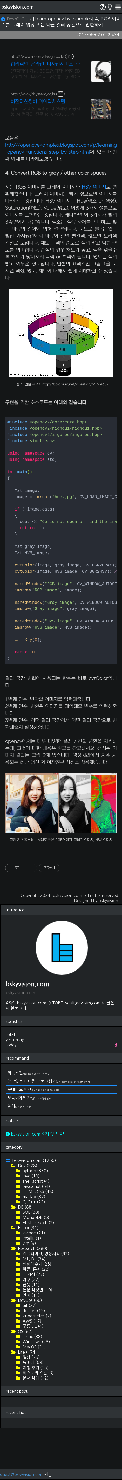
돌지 (20, 1158)
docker (33, 1362)
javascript (36, 1238)
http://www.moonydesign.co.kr (37, 56)
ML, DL (34, 1311)
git (29, 1357)
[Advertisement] (61, 155)
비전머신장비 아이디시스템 (38, 101)
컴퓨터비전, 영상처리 (45, 1305)
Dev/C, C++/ (17, 19)
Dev (27, 1217)
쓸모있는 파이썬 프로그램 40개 (48, 1133)
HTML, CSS (37, 1243)
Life (27, 1404)
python (35, 1222)
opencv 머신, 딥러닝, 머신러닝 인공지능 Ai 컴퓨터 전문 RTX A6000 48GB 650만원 (45, 111)
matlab (33, 1248)
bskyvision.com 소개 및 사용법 (36, 1186)
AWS (32, 1373)
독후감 (33, 1414)
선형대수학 (36, 1316)
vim (29, 1295)
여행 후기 (35, 1419)
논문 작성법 (37, 1342)
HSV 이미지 (94, 239)
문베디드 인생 (33, 1141)
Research (32, 1300)
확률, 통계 (36, 1321)
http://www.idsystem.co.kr (33, 94)
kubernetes (36, 1368)
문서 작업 (35, 1430)
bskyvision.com (17, 7)
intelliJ (31, 1290)
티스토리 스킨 (38, 1424)
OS (25, 1383)
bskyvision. (108, 952)
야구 (31, 1331)
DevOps (29, 1352)
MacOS (34, 1399)
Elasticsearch (38, 1274)
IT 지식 (33, 1326)
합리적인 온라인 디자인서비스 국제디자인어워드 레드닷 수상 (45, 64)
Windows (36, 1393)
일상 (31, 1409)
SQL (30, 1264)
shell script (36, 1233)
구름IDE (33, 1378)
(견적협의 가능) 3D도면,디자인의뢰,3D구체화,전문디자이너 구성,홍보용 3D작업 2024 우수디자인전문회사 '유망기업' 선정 (45, 74)
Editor (28, 1279)
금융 (31, 1336)
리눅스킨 (28, 1125)
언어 (31, 1347)
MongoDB (35, 1269)
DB (25, 1259)
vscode (33, 1285)
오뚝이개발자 (30, 1149)
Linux (32, 1388)
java (31, 1228)
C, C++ (33, 1254)
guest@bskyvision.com (22, 1474)
